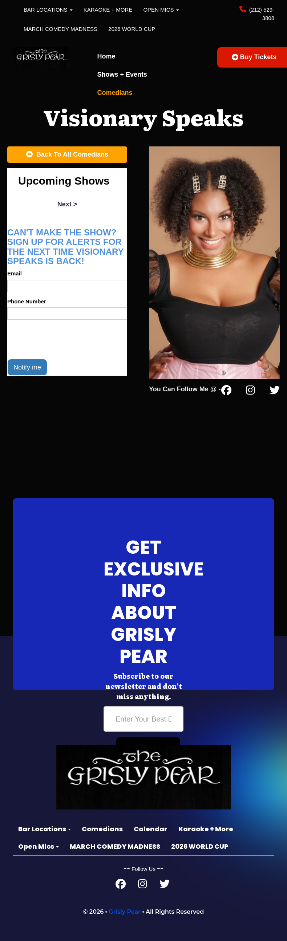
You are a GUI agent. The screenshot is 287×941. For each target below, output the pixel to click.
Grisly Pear (125, 911)
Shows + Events (122, 74)
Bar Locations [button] (48, 10)
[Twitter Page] (275, 391)
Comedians (115, 92)
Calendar (150, 828)
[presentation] (62, 339)
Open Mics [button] (161, 10)
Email (14, 273)
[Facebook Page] (226, 391)
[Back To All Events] (67, 154)
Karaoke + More (108, 10)
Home (106, 56)
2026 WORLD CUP (131, 29)
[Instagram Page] (250, 391)
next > (67, 204)
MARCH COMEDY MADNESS (60, 29)
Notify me (27, 367)
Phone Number (26, 301)
